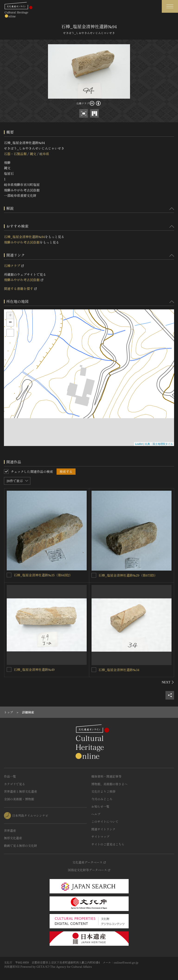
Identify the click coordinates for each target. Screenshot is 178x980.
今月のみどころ (101, 799)
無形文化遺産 (13, 838)
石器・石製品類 (15, 153)
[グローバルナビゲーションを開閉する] (170, 6)
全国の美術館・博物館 (19, 799)
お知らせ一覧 (100, 806)
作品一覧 (10, 776)
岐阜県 (44, 153)
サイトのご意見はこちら (107, 844)
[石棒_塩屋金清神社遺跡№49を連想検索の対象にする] (9, 669)
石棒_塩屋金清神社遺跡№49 (34, 669)
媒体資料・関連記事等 (106, 776)
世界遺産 (10, 830)
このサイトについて (104, 821)
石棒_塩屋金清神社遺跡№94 (24, 236)
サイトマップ (100, 836)
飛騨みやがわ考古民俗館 (22, 242)
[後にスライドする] (168, 682)
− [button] (10, 322)
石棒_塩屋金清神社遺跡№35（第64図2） (43, 575)
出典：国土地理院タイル (159, 444)
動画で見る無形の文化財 (20, 845)
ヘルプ (95, 814)
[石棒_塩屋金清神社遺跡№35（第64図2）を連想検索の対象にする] (9, 575)
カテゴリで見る (14, 784)
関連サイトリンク (103, 829)
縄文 (33, 153)
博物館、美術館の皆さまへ (109, 784)
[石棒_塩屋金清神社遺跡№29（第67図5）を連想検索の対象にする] (94, 575)
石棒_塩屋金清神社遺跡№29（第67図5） (128, 575)
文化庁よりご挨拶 (103, 791)
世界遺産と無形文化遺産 (20, 791)
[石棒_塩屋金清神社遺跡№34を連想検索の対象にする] (94, 669)
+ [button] (10, 315)
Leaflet (139, 444)
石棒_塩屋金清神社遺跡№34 (119, 669)
